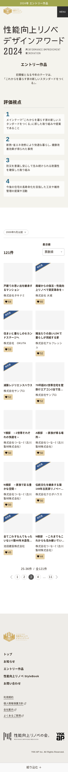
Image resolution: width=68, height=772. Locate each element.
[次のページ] (56, 577)
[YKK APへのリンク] (60, 736)
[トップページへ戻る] (13, 11)
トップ (8, 654)
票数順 (49, 251)
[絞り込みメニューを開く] (34, 767)
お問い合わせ (12, 683)
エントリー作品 (14, 668)
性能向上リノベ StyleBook (21, 676)
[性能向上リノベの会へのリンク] (26, 736)
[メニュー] (62, 11)
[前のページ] (11, 577)
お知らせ (9, 661)
